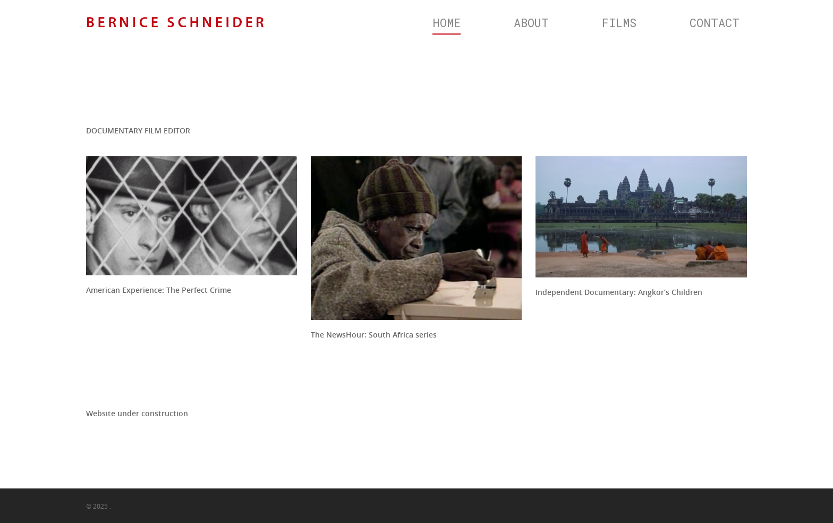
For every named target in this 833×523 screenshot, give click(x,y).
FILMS (619, 22)
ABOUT (531, 22)
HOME (446, 22)
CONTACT (715, 22)
